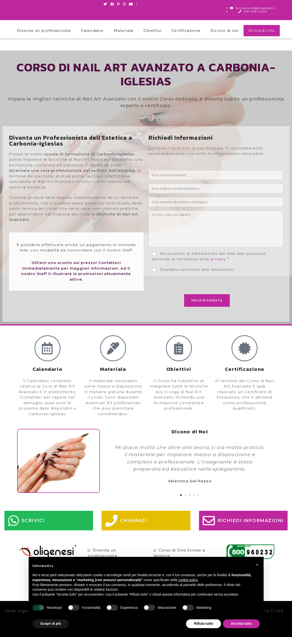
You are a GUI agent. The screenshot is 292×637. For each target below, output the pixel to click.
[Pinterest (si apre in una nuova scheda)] (118, 4)
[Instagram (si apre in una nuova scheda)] (124, 4)
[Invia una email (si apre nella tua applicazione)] (137, 4)
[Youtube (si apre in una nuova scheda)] (131, 4)
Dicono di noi (224, 30)
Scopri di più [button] (50, 623)
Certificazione (186, 30)
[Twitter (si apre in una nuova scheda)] (106, 4)
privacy (218, 259)
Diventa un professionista (44, 30)
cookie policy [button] (188, 580)
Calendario (92, 30)
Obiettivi (152, 30)
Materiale (124, 30)
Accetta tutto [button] (241, 623)
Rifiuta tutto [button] (203, 623)
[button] (109, 464)
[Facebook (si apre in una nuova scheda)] (112, 4)
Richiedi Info (261, 30)
